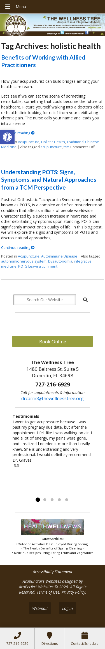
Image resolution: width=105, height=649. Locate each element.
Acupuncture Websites (42, 581)
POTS (22, 266)
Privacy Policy (73, 592)
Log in (67, 608)
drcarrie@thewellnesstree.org (52, 398)
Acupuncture (28, 142)
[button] (7, 137)
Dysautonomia (60, 261)
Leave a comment (42, 266)
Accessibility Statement (53, 571)
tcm (66, 147)
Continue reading (18, 133)
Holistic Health (53, 142)
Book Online (52, 341)
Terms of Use (48, 592)
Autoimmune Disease (59, 256)
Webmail (40, 608)
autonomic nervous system (23, 261)
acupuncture (51, 147)
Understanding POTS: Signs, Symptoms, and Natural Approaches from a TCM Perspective (48, 179)
